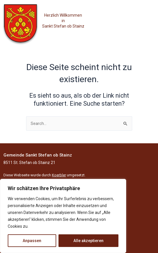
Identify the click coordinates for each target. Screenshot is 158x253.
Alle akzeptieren (88, 240)
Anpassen (32, 240)
